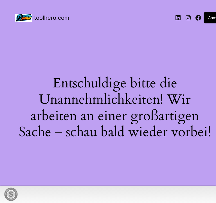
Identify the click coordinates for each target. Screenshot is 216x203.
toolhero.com (51, 17)
